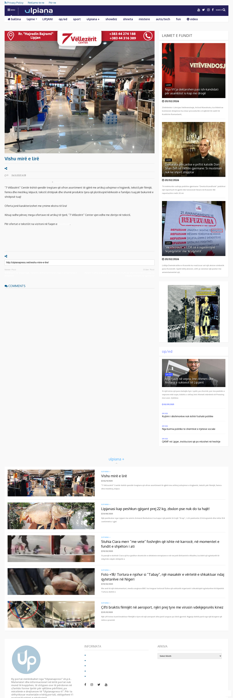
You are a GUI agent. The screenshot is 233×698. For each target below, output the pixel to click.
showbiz (111, 19)
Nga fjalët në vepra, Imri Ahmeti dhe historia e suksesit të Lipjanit (189, 380)
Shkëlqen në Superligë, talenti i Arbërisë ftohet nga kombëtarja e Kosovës (41, 274)
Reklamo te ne (36, 2)
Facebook (64, 224)
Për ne (52, 2)
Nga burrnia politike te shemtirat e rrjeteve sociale (188, 428)
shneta (128, 19)
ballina (14, 19)
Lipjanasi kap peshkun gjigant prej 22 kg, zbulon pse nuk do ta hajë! (155, 508)
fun (178, 19)
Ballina (91, 655)
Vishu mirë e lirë (114, 476)
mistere (144, 19)
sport (77, 19)
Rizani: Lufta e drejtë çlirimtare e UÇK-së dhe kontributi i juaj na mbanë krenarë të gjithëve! (120, 274)
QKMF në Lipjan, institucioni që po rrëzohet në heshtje (191, 441)
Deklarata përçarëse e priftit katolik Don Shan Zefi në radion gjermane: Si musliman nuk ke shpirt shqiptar (193, 168)
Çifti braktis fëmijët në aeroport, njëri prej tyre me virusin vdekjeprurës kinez (162, 607)
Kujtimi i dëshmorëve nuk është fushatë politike (187, 416)
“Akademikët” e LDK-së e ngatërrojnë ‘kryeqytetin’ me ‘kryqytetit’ (190, 249)
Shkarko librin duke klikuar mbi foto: (189, 312)
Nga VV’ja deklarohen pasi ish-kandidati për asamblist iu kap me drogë (191, 91)
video (192, 19)
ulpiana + (93, 19)
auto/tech (163, 19)
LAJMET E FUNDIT (177, 35)
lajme (32, 19)
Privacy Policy (14, 2)
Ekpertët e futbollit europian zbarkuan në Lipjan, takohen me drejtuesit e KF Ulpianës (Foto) (101, 182)
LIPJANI (47, 19)
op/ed (63, 19)
